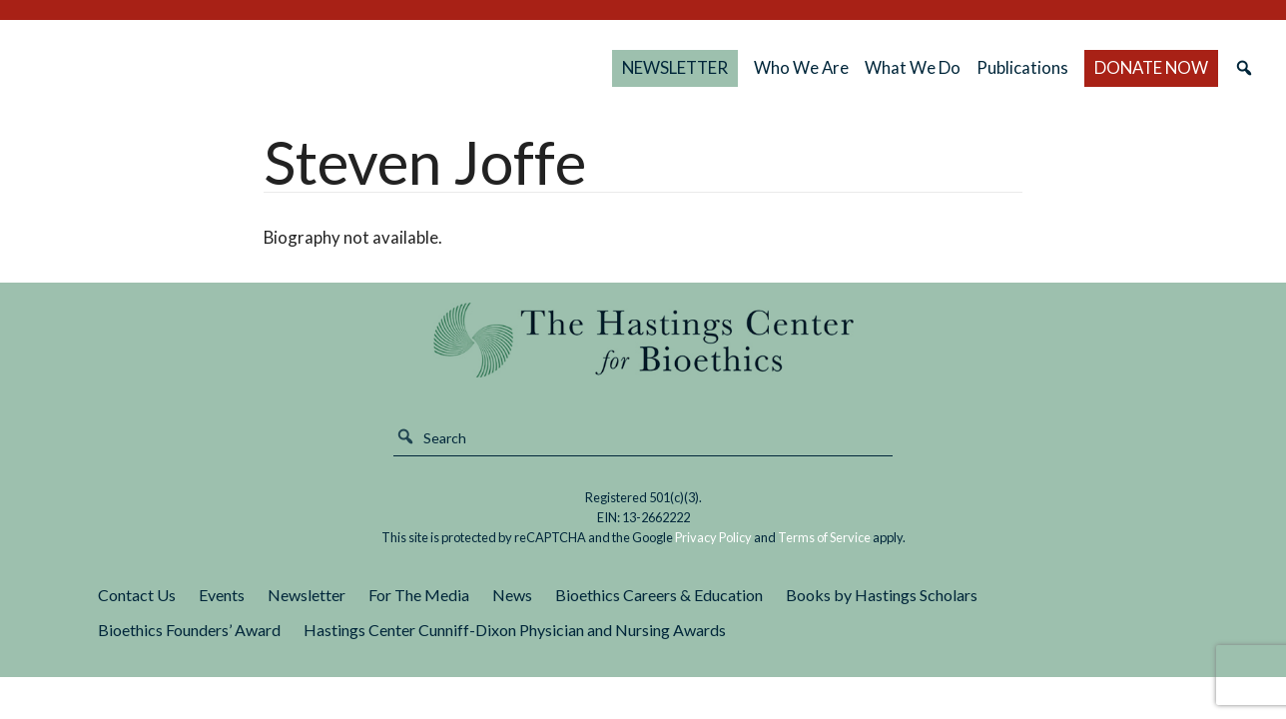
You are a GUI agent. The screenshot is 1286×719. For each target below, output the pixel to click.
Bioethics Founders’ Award (189, 629)
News (512, 594)
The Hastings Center (642, 340)
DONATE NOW (1151, 67)
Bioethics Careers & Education (659, 594)
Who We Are (801, 67)
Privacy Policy (713, 537)
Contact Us (137, 594)
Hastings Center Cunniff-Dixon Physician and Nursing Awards (515, 629)
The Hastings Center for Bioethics (231, 68)
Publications (1022, 67)
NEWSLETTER (675, 67)
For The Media (418, 594)
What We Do (913, 67)
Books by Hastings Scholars (881, 594)
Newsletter (306, 594)
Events (222, 594)
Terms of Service (824, 537)
